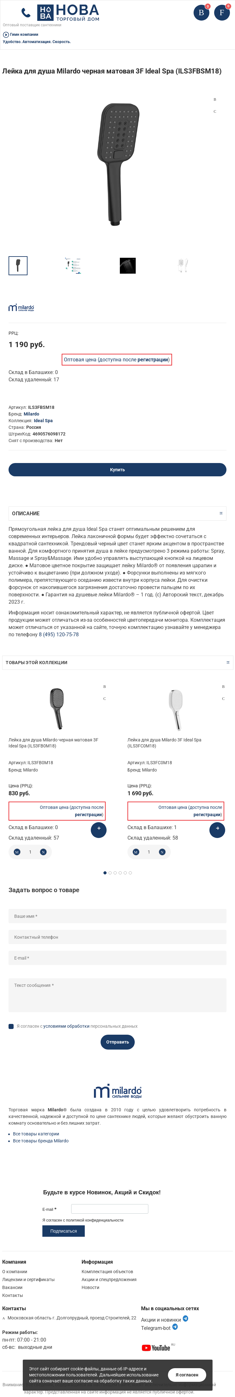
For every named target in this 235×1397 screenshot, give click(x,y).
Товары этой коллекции (36, 662)
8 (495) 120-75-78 (59, 635)
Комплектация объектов (107, 1271)
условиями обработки (66, 1026)
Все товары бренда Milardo (41, 1140)
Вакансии (12, 1287)
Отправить (117, 1042)
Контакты (12, 1295)
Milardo (31, 413)
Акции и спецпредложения (109, 1279)
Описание (26, 514)
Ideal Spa (43, 420)
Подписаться (63, 1231)
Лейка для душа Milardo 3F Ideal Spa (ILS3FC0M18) (164, 742)
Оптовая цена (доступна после (116, 360)
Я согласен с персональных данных (77, 1026)
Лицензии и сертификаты (28, 1279)
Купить (117, 469)
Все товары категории (36, 1133)
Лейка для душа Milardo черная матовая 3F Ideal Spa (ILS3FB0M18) (53, 742)
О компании (14, 1271)
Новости (90, 1287)
